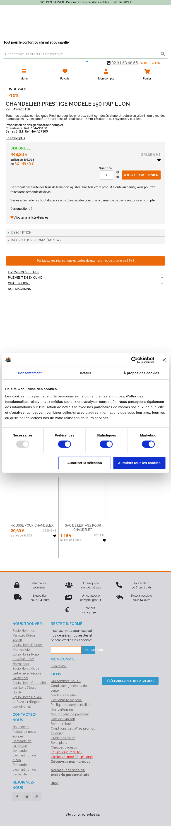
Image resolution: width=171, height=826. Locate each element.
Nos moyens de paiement (70, 714)
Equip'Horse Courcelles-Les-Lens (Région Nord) (30, 687)
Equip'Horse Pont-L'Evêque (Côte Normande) (25, 659)
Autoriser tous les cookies (139, 463)
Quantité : (106, 168)
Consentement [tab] (29, 373)
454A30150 (39, 128)
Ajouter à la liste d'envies (29, 217)
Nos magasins (19, 289)
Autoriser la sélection (84, 463)
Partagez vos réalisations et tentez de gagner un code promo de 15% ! (85, 261)
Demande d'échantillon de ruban (24, 755)
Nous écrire (20, 727)
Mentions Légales (64, 695)
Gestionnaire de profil (66, 700)
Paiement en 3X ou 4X (25, 277)
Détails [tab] (85, 373)
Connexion (59, 666)
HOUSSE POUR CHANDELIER (32, 525)
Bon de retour (61, 724)
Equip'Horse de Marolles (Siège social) (23, 635)
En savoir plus (15, 138)
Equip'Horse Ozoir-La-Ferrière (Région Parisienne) (26, 673)
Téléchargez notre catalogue (130, 681)
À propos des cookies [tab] (141, 373)
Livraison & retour (23, 272)
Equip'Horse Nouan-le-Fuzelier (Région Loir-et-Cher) (27, 701)
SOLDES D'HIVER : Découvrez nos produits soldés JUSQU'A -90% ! (85, 2)
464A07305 (39, 131)
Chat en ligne (19, 283)
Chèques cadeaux (64, 747)
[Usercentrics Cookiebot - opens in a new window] (134, 360)
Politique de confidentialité (70, 705)
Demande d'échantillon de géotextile (24, 769)
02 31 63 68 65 (124, 63)
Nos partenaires (62, 709)
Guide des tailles (63, 738)
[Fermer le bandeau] (164, 360)
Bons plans (59, 742)
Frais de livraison (63, 719)
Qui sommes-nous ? (66, 681)
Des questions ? (21, 208)
